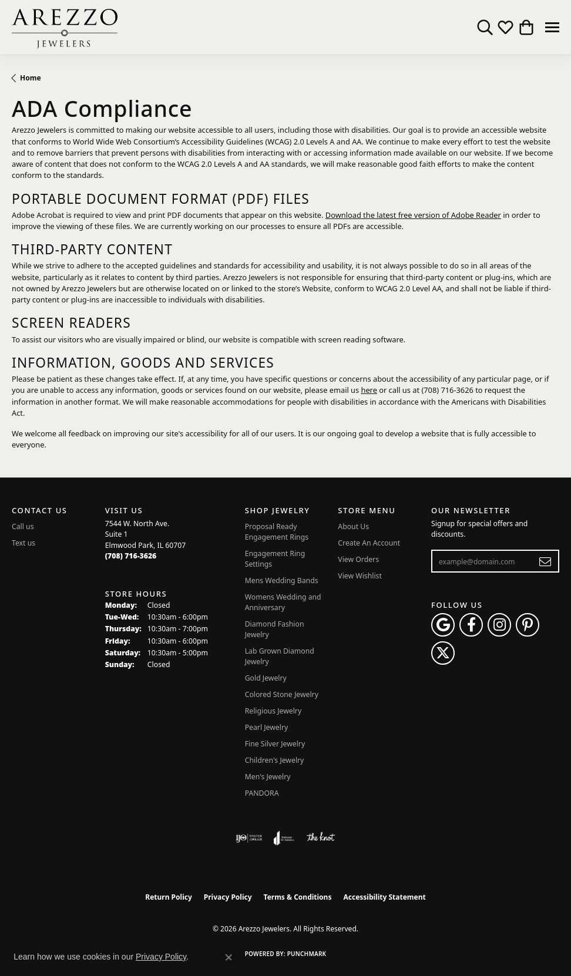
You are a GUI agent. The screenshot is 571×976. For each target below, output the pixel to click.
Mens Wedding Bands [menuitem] (281, 580)
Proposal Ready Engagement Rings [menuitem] (276, 531)
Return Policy (168, 897)
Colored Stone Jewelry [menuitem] (281, 694)
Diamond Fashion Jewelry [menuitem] (274, 629)
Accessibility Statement (384, 897)
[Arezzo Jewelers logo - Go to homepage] (64, 27)
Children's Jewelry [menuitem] (274, 760)
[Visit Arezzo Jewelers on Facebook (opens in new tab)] (471, 625)
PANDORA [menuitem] (262, 793)
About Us (353, 526)
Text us (23, 543)
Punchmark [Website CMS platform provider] (307, 954)
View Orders (358, 559)
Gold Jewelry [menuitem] (266, 678)
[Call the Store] (131, 556)
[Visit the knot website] (320, 838)
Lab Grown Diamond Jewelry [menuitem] (279, 656)
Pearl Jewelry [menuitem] (266, 727)
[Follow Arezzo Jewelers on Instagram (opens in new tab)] (499, 625)
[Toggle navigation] (552, 27)
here (369, 390)
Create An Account (369, 543)
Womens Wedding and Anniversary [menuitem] (283, 602)
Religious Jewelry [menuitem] (273, 711)
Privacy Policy (228, 897)
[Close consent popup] (228, 957)
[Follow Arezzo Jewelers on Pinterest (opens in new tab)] (527, 625)
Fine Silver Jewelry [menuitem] (275, 744)
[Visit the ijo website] (249, 838)
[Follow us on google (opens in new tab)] (443, 625)
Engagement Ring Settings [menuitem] (275, 558)
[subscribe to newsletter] (545, 561)
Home (30, 78)
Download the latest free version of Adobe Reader (413, 215)
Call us (23, 526)
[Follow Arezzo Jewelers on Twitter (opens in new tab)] (443, 653)
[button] (485, 27)
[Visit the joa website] (284, 838)
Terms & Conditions (298, 897)
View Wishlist (360, 576)
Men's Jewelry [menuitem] (268, 777)
